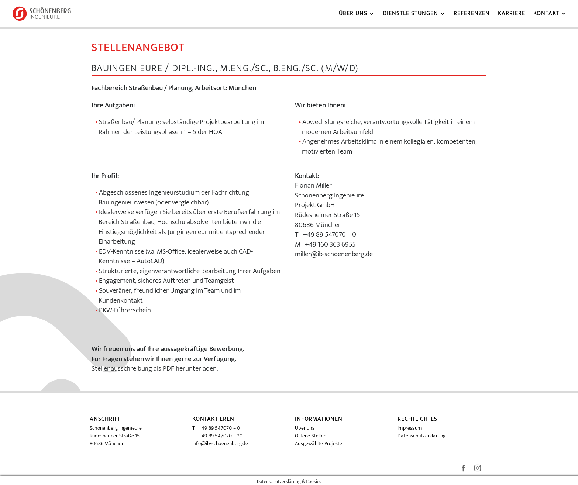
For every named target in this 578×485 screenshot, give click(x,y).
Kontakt (546, 14)
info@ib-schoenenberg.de (220, 443)
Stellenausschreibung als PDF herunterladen (154, 368)
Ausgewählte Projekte (318, 443)
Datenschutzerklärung (421, 435)
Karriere (511, 14)
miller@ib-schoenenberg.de (334, 254)
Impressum (410, 428)
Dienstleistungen (410, 14)
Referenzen (472, 14)
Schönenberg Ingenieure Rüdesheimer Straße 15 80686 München (116, 436)
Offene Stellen (310, 435)
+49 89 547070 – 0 (330, 234)
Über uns (353, 14)
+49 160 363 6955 (330, 244)
